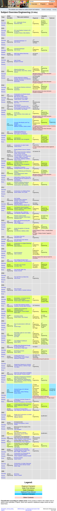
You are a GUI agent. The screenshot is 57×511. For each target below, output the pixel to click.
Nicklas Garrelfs (18, 270)
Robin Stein (17, 312)
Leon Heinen (17, 106)
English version (18, 125)
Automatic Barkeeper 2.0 (20, 40)
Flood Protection (18, 252)
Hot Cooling (17, 198)
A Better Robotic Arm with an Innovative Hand (21, 162)
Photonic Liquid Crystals (20, 215)
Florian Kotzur (17, 300)
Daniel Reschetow (18, 205)
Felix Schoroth (17, 374)
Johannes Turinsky (18, 306)
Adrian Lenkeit (27, 126)
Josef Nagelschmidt (19, 173)
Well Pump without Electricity (21, 53)
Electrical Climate (18, 457)
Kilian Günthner (18, 246)
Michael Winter (17, 435)
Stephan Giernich (18, 417)
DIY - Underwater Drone (20, 22)
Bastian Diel (26, 205)
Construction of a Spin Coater (21, 145)
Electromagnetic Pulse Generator (22, 107)
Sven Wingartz (17, 429)
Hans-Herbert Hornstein (20, 152)
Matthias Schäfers (18, 126)
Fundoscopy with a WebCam (21, 212)
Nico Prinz (24, 70)
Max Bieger (24, 109)
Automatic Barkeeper (19, 48)
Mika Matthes (26, 33)
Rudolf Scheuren (27, 439)
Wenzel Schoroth (18, 382)
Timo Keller (25, 99)
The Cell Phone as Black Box (21, 277)
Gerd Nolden (28, 402)
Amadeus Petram (18, 33)
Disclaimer (3, 508)
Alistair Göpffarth (18, 439)
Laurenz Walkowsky (19, 209)
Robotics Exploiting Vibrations (21, 182)
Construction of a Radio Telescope (22, 463)
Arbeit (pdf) (17, 335)
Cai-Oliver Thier (18, 266)
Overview (3, 23)
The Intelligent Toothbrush (20, 340)
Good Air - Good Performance (21, 101)
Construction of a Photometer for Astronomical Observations (22, 454)
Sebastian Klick (18, 181)
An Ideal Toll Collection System (21, 304)
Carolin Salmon (18, 290)
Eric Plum (16, 336)
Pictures (3, 35)
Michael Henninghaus (19, 402)
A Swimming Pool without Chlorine (22, 404)
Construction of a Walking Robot (22, 191)
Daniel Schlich (17, 393)
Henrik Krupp (17, 326)
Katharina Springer (18, 217)
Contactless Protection (19, 167)
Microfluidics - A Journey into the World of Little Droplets (22, 298)
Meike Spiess (17, 342)
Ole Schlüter (17, 54)
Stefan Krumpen (26, 300)
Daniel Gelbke (17, 192)
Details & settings (46, 9)
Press (2, 142)
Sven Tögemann (26, 441)
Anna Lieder (25, 114)
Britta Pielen (17, 391)
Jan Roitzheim (17, 109)
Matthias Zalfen (25, 213)
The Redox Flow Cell (19, 236)
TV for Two (16, 112)
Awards (3, 25)
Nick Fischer (17, 42)
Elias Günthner (17, 70)
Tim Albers (16, 367)
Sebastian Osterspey (19, 358)
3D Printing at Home (19, 351)
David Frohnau (21, 153)
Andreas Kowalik (27, 455)
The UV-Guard (17, 288)
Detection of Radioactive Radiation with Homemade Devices (22, 377)
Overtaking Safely (18, 316)
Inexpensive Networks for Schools (22, 364)
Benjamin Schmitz (18, 61)
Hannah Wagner (18, 156)
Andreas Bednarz (18, 365)
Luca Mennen (17, 213)
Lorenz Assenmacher (19, 183)
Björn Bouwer (17, 96)
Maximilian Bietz (18, 23)
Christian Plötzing (26, 380)
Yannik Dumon (17, 99)
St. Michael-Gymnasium (31, 508)
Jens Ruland (25, 317)
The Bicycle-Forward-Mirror (20, 409)
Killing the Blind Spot (19, 69)
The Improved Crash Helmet (21, 239)
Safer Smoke (17, 60)
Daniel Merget (17, 311)
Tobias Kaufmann (18, 261)
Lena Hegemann (27, 156)
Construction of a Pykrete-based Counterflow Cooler (22, 94)
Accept (54, 9)
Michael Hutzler (26, 464)
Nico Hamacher (18, 432)
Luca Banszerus (27, 261)
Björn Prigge (17, 451)
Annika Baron (17, 348)
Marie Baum (24, 96)
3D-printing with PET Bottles (21, 98)
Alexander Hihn (25, 106)
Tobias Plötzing (24, 391)
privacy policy (10, 508)
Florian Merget (25, 311)
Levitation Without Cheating (21, 157)
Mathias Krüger (27, 365)
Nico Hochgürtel (25, 139)
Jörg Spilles (17, 447)
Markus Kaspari (18, 475)
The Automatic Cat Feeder (20, 154)
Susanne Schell (18, 464)
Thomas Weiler (24, 433)
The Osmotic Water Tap (20, 269)
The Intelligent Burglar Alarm (21, 260)
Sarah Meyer (22, 201)
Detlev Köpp (17, 466)
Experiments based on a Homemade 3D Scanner (20, 132)
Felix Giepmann (18, 380)
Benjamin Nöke (18, 241)
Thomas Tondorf (26, 374)
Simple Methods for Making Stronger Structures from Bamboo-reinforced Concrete (22, 79)
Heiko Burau (17, 278)
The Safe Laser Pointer (20, 264)
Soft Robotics (17, 138)
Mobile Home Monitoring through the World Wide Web (22, 346)
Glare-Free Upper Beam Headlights (22, 372)
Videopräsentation (18, 310)
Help (55, 6)
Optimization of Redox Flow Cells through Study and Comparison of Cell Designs (22, 178)
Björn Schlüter (27, 306)
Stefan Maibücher (18, 405)
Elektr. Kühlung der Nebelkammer (22, 379)
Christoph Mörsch (18, 168)
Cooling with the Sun (19, 355)
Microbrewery (17, 105)
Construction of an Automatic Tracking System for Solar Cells (22, 449)
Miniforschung (21, 508)
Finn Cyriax (17, 133)
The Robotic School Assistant (21, 207)
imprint (2, 510)
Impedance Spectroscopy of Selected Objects (21, 203)
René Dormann (18, 441)
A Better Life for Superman (20, 308)
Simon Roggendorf (18, 223)
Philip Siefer (24, 348)
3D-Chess (16, 474)
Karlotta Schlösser (26, 290)
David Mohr (17, 81)
